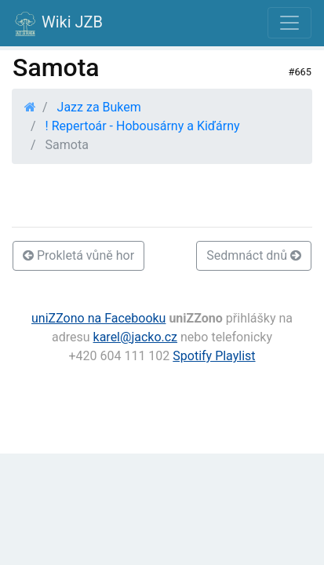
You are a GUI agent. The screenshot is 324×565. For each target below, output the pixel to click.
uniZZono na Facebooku (98, 318)
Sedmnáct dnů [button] (253, 255)
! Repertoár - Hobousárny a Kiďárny (143, 125)
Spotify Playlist (214, 355)
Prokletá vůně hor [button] (78, 255)
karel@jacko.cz (135, 337)
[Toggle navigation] (289, 22)
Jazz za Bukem (99, 107)
